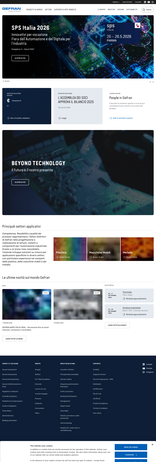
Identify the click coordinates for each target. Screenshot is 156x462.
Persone (120, 10)
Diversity (38, 384)
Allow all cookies (131, 430)
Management (65, 401)
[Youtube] (148, 2)
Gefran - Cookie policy (89, 449)
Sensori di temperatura (10, 379)
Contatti (138, 2)
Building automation (9, 420)
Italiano (115, 2)
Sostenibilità (131, 10)
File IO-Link (97, 394)
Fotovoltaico (7, 411)
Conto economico (66, 391)
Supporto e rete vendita (65, 9)
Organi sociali (65, 406)
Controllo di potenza (9, 396)
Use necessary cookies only (130, 445)
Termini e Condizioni (100, 408)
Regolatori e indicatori (10, 391)
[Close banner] (152, 427)
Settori (48, 9)
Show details (35, 457)
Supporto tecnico (99, 374)
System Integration (9, 406)
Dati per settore (66, 379)
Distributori (97, 384)
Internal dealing (66, 423)
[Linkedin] (144, 2)
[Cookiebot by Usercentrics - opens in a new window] (15, 457)
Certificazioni (98, 389)
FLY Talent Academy (42, 379)
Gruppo (37, 370)
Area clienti (97, 413)
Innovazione (39, 408)
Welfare (38, 374)
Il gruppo (101, 10)
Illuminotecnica (7, 416)
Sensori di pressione (9, 374)
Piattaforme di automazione (12, 401)
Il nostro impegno (41, 394)
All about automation (132, 308)
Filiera (37, 413)
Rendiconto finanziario (68, 396)
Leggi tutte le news (14, 339)
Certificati (96, 399)
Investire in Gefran (67, 370)
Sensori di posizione (9, 370)
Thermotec (127, 292)
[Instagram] (152, 2)
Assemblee (64, 411)
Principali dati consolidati (69, 374)
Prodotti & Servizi (34, 9)
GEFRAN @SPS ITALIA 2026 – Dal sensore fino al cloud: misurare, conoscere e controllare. (25, 328)
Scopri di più (20, 58)
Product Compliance (100, 403)
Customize (131, 437)
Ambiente (38, 403)
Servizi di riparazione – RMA (103, 379)
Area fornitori (127, 2)
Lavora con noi (40, 389)
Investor (111, 10)
